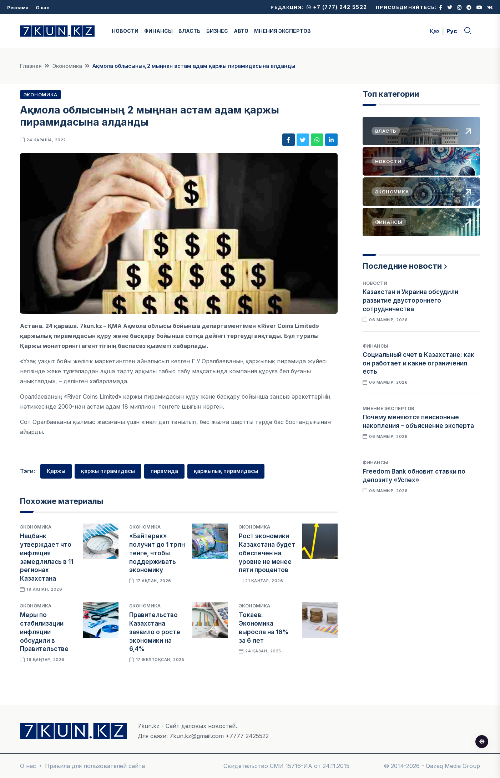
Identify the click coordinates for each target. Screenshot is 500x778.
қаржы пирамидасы (108, 471)
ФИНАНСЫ (158, 31)
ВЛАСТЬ (189, 31)
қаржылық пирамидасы (226, 471)
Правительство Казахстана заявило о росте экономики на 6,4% (154, 631)
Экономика (67, 65)
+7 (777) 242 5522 (337, 7)
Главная (31, 65)
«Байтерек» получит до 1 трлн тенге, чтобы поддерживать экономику (157, 553)
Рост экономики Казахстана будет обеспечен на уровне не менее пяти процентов (267, 553)
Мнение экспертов (388, 408)
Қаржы (56, 471)
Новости (375, 283)
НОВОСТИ (125, 31)
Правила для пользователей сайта (95, 765)
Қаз (435, 31)
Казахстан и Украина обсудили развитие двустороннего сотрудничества (410, 300)
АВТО (241, 31)
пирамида (164, 471)
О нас (42, 7)
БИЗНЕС (217, 31)
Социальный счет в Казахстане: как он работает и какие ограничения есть (418, 363)
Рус (451, 31)
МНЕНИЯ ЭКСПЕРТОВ (282, 31)
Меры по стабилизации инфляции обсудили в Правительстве (44, 631)
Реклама (18, 7)
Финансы (375, 346)
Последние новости (402, 266)
